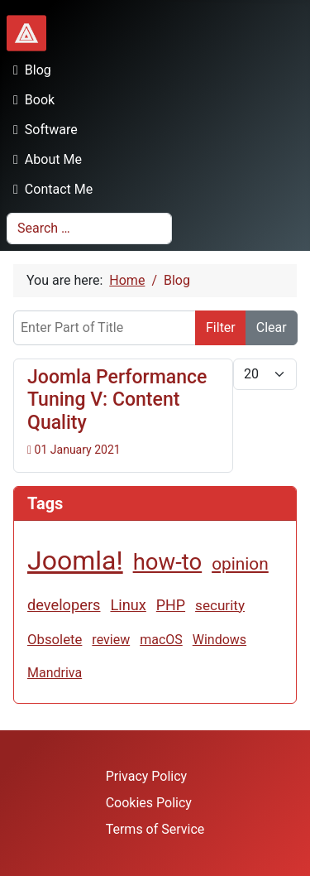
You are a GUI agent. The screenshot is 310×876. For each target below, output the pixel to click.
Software (42, 129)
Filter (221, 327)
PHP (170, 605)
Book (31, 100)
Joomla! (75, 560)
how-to (168, 561)
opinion (240, 564)
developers (63, 605)
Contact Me (50, 189)
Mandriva (54, 673)
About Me (44, 159)
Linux (127, 605)
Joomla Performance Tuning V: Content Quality (117, 400)
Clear (271, 327)
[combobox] (89, 228)
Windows (219, 639)
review (111, 639)
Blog (29, 70)
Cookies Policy (149, 803)
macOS (161, 639)
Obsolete (54, 639)
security (220, 605)
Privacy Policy (147, 776)
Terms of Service (155, 829)
